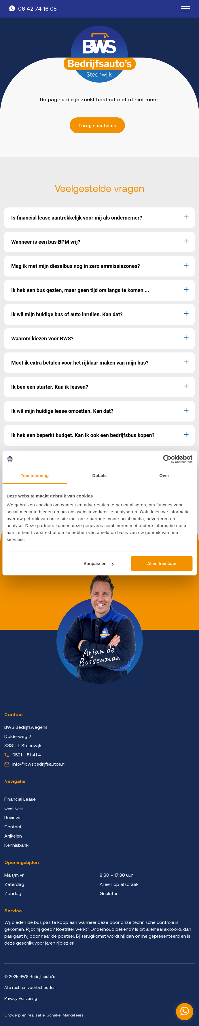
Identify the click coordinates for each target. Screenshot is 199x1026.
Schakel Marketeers (65, 1014)
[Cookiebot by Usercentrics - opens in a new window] (167, 459)
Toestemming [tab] (35, 475)
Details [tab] (99, 475)
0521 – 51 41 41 (27, 754)
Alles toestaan (162, 563)
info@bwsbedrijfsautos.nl (38, 763)
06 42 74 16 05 (37, 8)
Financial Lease (20, 799)
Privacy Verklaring (20, 998)
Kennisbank (16, 845)
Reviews (13, 817)
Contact (13, 826)
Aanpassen (98, 563)
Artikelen (13, 835)
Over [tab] (164, 475)
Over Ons (14, 808)
